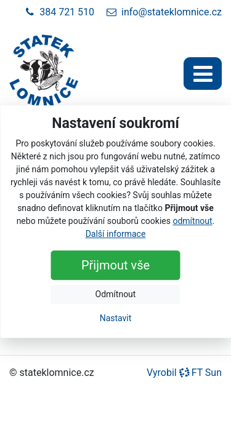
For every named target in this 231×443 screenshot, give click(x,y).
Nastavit (116, 318)
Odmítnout (115, 294)
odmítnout (192, 221)
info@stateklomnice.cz (164, 12)
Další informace (116, 234)
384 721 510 (59, 12)
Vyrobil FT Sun (184, 372)
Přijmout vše (115, 265)
